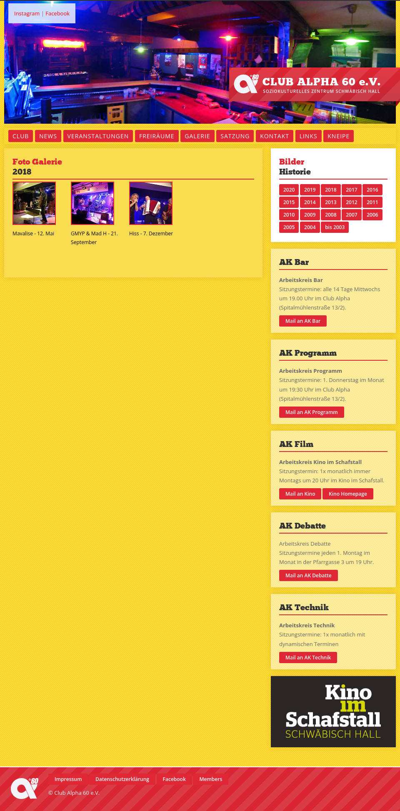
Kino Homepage (348, 493)
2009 (309, 214)
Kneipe (339, 136)
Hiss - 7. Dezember (151, 233)
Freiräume (157, 136)
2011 (372, 202)
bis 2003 (335, 227)
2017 (351, 189)
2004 (309, 227)
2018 (330, 189)
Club (20, 136)
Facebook (57, 13)
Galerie (197, 136)
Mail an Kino (300, 493)
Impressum (68, 779)
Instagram (27, 13)
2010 (289, 214)
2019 (309, 189)
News (48, 136)
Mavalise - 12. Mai (33, 233)
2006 (372, 214)
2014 (309, 202)
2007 (351, 214)
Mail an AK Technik (308, 657)
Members (210, 779)
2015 (289, 202)
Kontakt (274, 136)
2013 (330, 202)
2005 (289, 227)
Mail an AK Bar (302, 320)
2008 (330, 214)
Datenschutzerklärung (122, 779)
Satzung (235, 136)
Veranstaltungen (98, 136)
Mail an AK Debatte (308, 575)
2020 (289, 189)
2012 (351, 202)
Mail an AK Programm (311, 412)
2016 (372, 189)
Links (309, 136)
